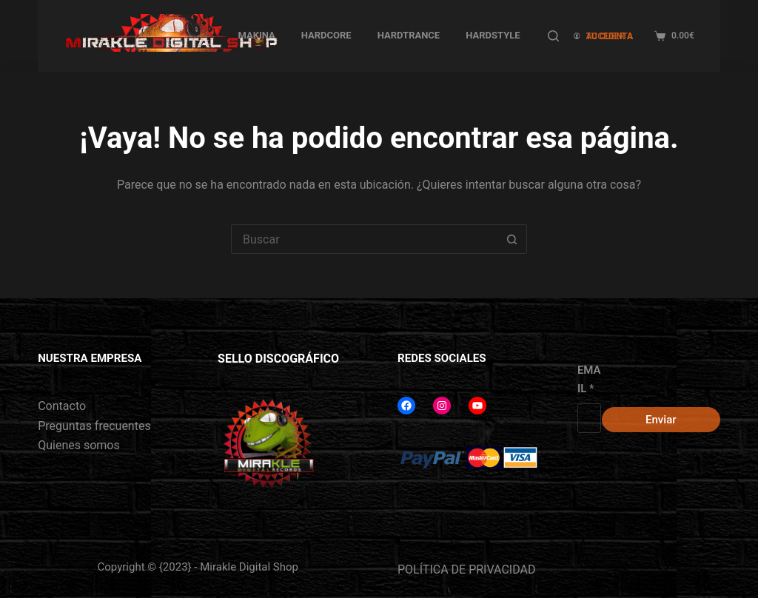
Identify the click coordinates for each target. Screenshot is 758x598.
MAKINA (256, 35)
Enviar (660, 419)
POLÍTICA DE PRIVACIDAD (466, 569)
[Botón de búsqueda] (512, 239)
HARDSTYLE (493, 35)
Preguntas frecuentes (94, 426)
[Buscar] (553, 35)
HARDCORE (326, 35)
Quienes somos (79, 445)
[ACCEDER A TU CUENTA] (607, 35)
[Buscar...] (364, 239)
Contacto (62, 406)
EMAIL (589, 379)
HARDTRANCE (409, 35)
